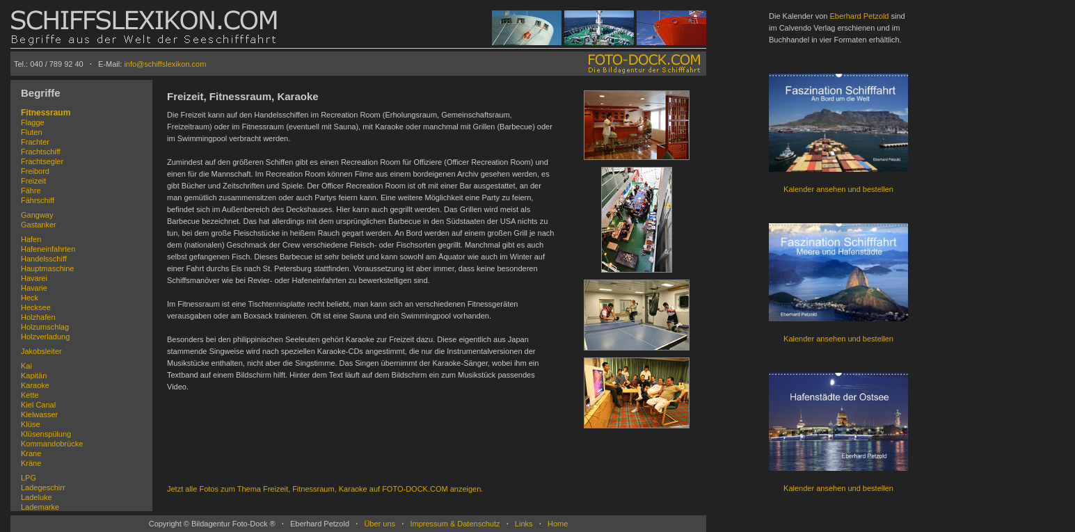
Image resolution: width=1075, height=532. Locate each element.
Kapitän (34, 375)
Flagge (33, 122)
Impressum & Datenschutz (455, 523)
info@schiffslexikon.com (165, 64)
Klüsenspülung (46, 434)
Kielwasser (39, 414)
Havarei (34, 278)
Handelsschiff (44, 259)
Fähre (31, 190)
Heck (29, 297)
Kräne (31, 463)
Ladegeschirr (43, 487)
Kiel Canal (38, 405)
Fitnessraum (45, 113)
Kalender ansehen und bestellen (838, 189)
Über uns (379, 523)
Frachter (35, 142)
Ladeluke (36, 497)
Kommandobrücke (52, 444)
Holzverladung (45, 336)
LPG (28, 478)
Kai (26, 366)
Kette (30, 395)
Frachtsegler (42, 161)
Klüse (30, 424)
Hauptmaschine (47, 268)
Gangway (37, 215)
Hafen (31, 239)
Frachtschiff (41, 151)
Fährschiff (37, 200)
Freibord (35, 171)
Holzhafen (38, 317)
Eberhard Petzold (859, 16)
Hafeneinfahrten (48, 249)
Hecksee (36, 307)
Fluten (31, 132)
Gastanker (38, 224)
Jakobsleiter (41, 351)
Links (524, 523)
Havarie (34, 288)
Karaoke (35, 385)
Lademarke (40, 507)
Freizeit (33, 181)
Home (558, 523)
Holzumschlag (45, 327)
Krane (31, 453)
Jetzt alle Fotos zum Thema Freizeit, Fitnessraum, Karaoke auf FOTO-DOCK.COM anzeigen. (325, 489)
